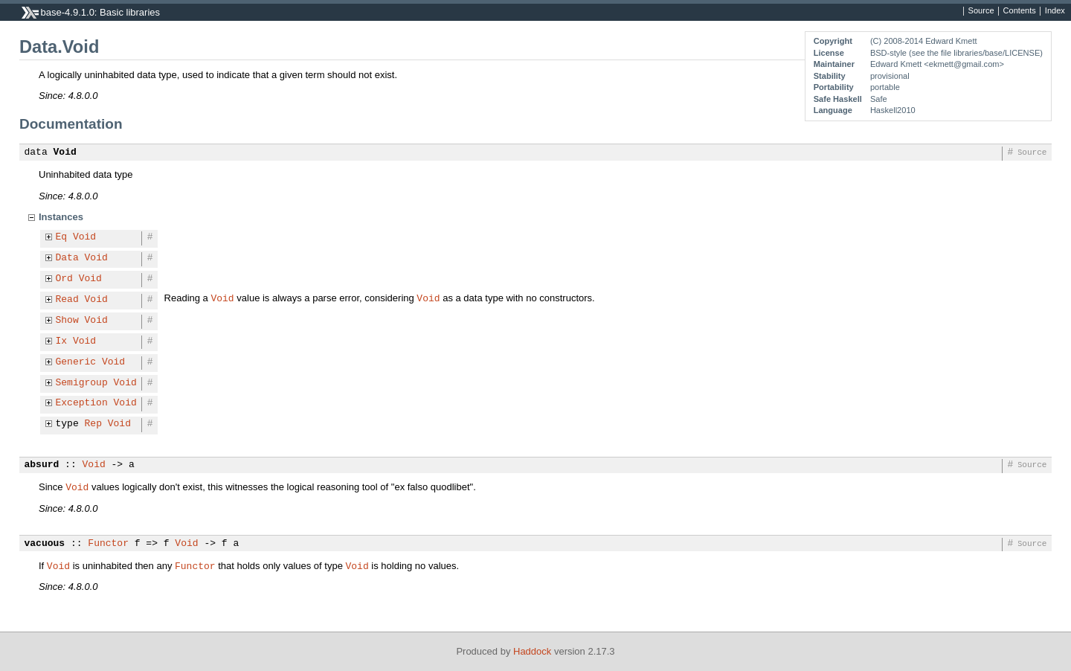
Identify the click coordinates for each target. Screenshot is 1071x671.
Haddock (532, 651)
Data (67, 258)
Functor (108, 543)
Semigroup (82, 383)
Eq (62, 237)
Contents (1019, 11)
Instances (61, 216)
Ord (64, 279)
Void (65, 152)
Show (67, 320)
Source (981, 11)
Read (67, 299)
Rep (93, 424)
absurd (42, 465)
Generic (76, 362)
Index (1055, 11)
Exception (82, 403)
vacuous (45, 543)
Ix (62, 341)
